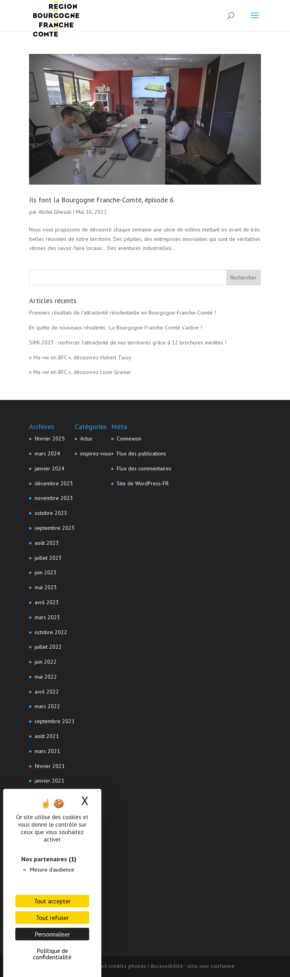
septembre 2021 (55, 721)
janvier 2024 (49, 468)
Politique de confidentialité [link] (52, 954)
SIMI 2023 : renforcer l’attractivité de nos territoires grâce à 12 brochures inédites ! (127, 342)
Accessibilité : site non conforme (193, 966)
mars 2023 (47, 617)
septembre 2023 (55, 527)
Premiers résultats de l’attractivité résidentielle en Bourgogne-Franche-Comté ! (122, 312)
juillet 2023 (48, 557)
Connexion (129, 438)
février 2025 (50, 438)
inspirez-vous (95, 453)
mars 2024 (47, 453)
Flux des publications (141, 453)
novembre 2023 (54, 497)
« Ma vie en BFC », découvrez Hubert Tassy (80, 357)
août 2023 (47, 542)
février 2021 (50, 766)
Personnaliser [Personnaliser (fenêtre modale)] (52, 934)
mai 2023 (46, 587)
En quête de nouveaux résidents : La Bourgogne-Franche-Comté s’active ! (115, 327)
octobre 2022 (51, 632)
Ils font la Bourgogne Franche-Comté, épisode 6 (101, 199)
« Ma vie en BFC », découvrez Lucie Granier (80, 372)
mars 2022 (47, 706)
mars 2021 (47, 751)
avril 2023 (47, 602)
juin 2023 (46, 572)
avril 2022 (47, 691)
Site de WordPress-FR (143, 483)
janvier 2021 (49, 780)
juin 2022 (46, 661)
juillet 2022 (48, 646)
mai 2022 (46, 676)
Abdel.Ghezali (55, 211)
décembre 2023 (54, 483)
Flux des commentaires (144, 468)
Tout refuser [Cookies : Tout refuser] (52, 917)
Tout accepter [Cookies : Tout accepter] (52, 901)
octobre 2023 (51, 512)
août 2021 (47, 736)
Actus (86, 438)
